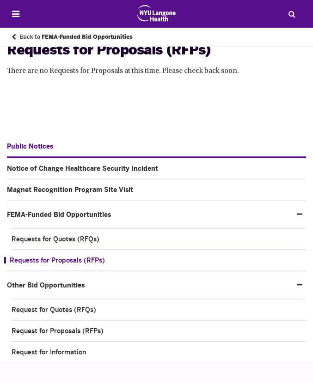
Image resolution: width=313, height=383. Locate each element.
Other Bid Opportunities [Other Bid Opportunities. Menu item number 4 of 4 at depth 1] (46, 285)
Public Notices (30, 146)
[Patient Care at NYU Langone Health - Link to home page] (156, 13)
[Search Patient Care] (291, 13)
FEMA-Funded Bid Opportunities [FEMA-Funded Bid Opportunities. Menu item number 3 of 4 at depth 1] (59, 214)
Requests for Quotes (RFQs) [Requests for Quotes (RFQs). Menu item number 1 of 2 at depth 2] (55, 239)
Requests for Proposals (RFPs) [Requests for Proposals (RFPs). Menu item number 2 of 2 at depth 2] (57, 260)
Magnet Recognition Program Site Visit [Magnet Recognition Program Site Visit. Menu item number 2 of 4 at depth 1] (70, 189)
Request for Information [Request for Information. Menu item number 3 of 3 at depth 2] (49, 352)
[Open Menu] (15, 14)
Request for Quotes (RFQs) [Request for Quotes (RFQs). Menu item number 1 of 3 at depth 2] (54, 309)
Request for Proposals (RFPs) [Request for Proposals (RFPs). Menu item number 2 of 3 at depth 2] (58, 331)
